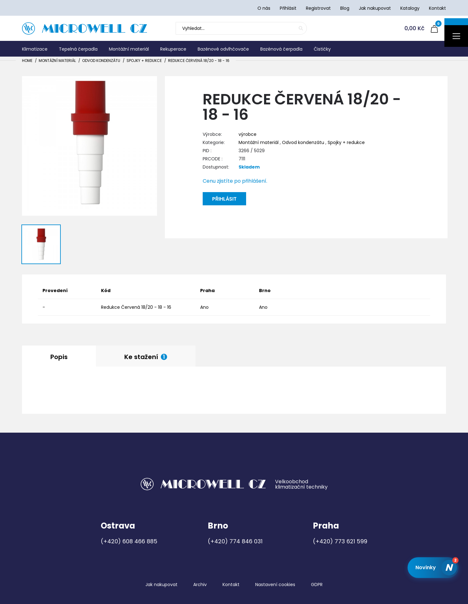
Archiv (200, 584)
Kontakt (231, 584)
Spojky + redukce (144, 60)
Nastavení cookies (275, 584)
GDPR (317, 584)
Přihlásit (224, 198)
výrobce (248, 134)
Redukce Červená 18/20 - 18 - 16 (198, 60)
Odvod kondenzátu (101, 60)
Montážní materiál (57, 60)
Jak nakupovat (161, 584)
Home (27, 60)
